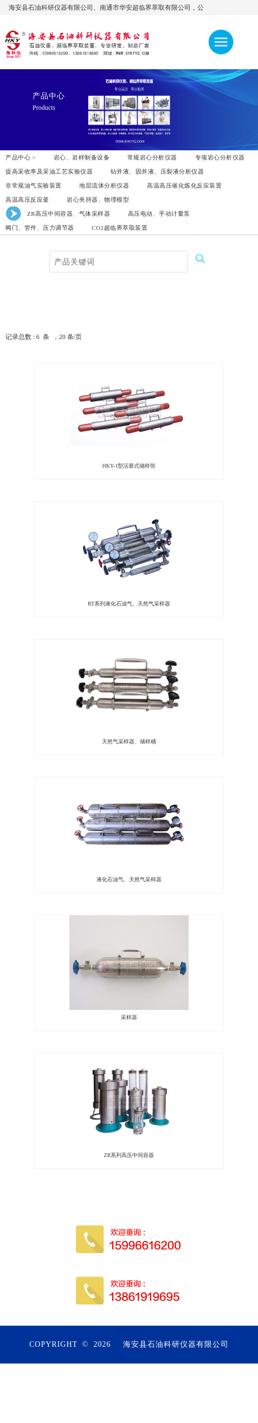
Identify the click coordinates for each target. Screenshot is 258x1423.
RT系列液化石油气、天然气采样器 (129, 604)
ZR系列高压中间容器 (129, 1155)
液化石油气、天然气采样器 (129, 879)
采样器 (129, 1017)
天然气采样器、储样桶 (129, 741)
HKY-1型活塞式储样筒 (129, 466)
